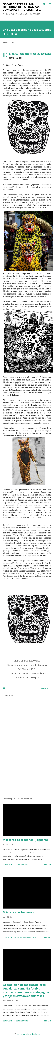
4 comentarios (21, 865)
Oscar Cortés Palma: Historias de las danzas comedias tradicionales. (22, 7)
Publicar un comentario (25, 937)
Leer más (47, 865)
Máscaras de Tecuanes (18, 912)
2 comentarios (21, 1021)
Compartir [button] (43, 688)
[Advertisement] (27, 774)
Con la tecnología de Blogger (27, 1034)
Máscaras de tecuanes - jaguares (25, 840)
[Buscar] (44, 4)
